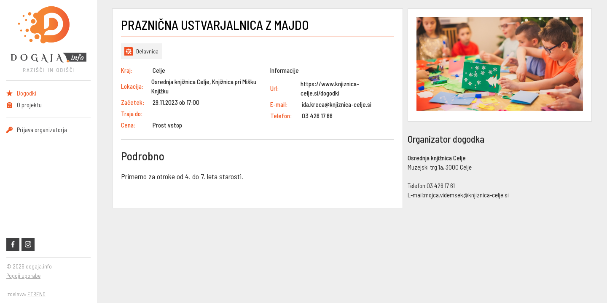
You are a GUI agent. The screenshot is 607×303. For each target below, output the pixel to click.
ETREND (36, 294)
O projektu (29, 105)
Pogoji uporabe (23, 275)
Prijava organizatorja (42, 129)
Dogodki (26, 93)
